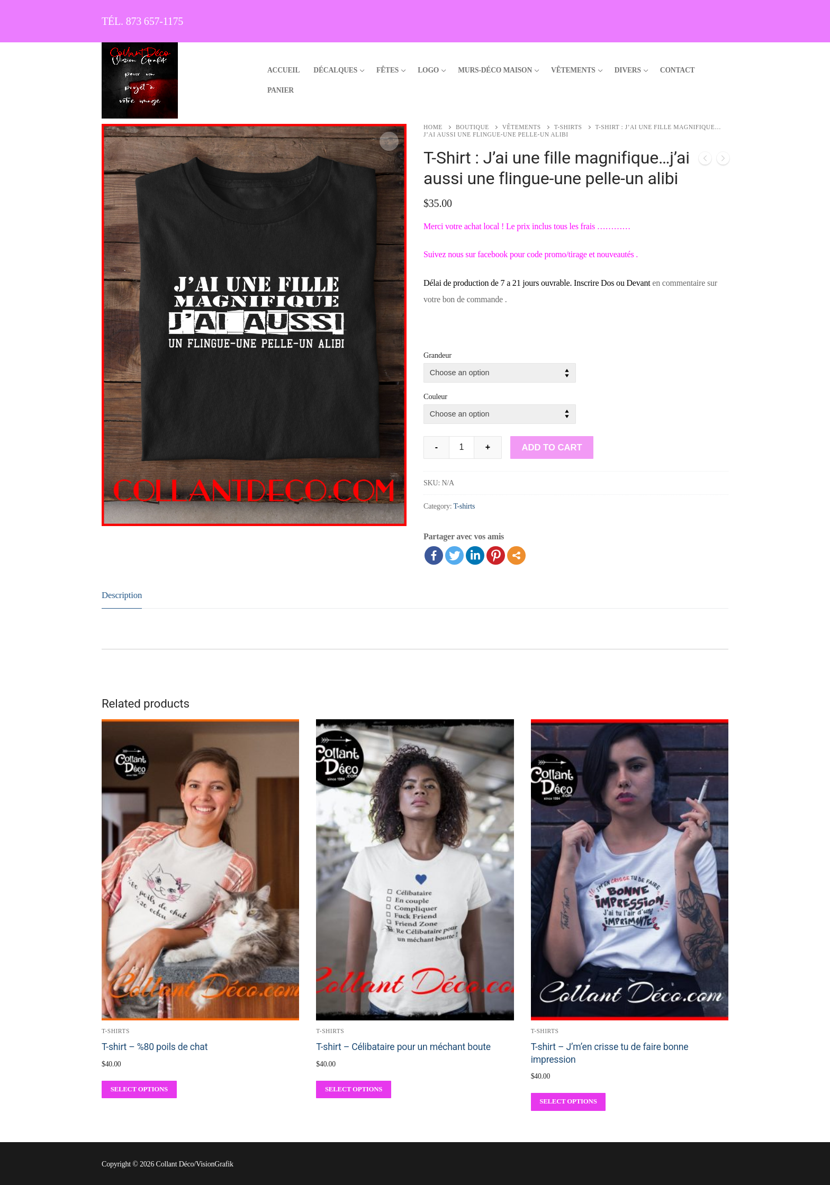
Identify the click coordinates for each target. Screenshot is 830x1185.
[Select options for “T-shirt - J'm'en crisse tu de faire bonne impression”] (568, 1101)
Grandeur (437, 355)
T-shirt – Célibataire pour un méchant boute (403, 1047)
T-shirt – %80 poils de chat (155, 1047)
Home (433, 127)
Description (122, 595)
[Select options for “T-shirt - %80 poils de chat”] (139, 1089)
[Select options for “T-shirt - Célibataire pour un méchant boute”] (353, 1089)
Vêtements (521, 127)
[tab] (122, 596)
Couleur (435, 396)
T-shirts (568, 127)
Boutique (472, 127)
